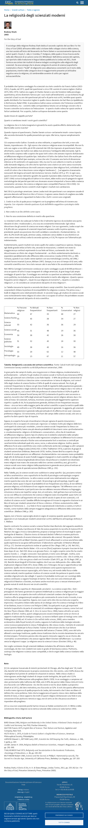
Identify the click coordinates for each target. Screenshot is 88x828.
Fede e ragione (33, 10)
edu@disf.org (28, 797)
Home (6, 10)
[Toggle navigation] (82, 2)
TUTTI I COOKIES (64, 822)
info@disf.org (19, 797)
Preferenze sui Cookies (64, 815)
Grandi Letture (18, 10)
